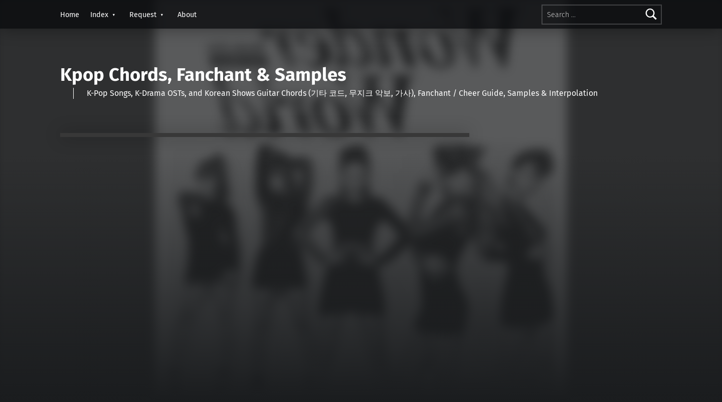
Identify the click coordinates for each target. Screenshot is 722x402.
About (187, 14)
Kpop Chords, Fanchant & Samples (203, 75)
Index (99, 14)
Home (69, 14)
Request (142, 14)
